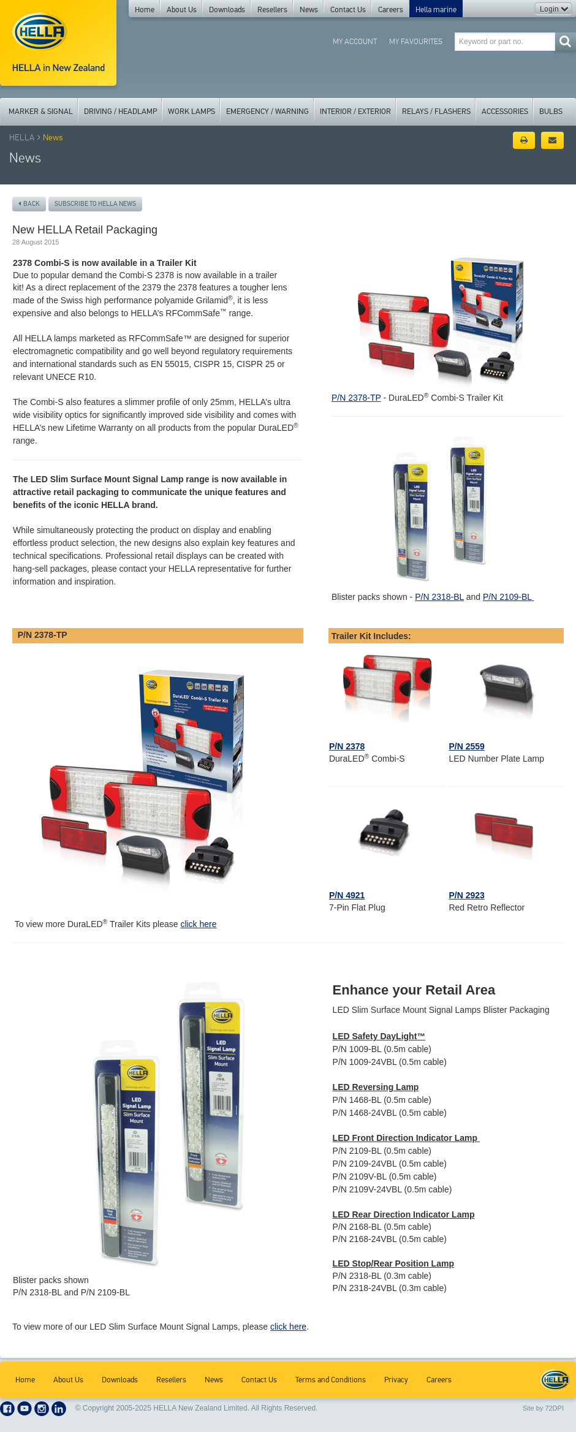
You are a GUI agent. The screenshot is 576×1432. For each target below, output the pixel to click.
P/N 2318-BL (439, 597)
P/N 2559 (466, 746)
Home (144, 10)
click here (198, 924)
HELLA (21, 137)
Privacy (396, 1380)
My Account (355, 41)
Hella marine (436, 10)
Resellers (272, 10)
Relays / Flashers (436, 111)
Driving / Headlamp (120, 111)
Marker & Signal (41, 111)
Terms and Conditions (330, 1380)
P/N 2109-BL (507, 597)
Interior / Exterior (355, 111)
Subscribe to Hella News (95, 204)
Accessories (505, 111)
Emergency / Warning (267, 111)
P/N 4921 (347, 895)
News (309, 10)
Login (554, 9)
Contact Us (348, 10)
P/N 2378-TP (356, 398)
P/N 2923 (466, 895)
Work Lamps (191, 111)
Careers (390, 10)
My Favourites (415, 41)
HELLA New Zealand (555, 1379)
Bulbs (551, 111)
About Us (182, 10)
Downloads (227, 10)
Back (29, 204)
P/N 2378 (347, 746)
